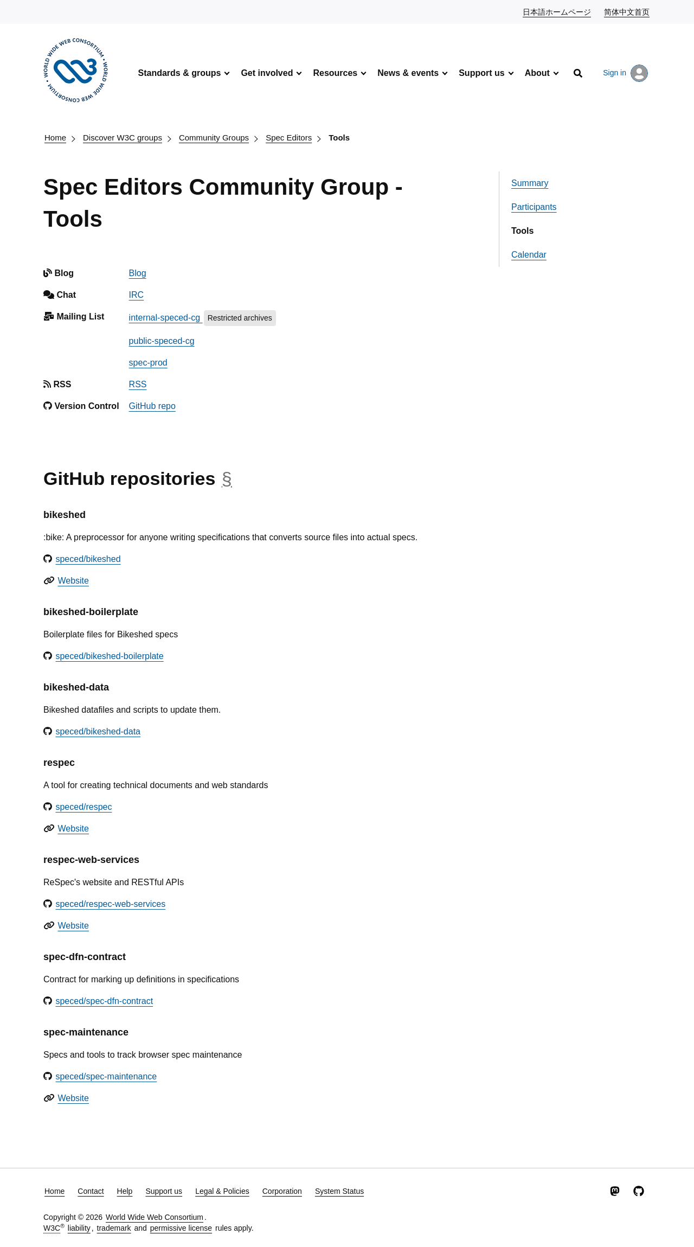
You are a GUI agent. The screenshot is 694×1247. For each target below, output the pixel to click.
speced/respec (83, 806)
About (537, 73)
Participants (534, 207)
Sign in (625, 73)
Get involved (267, 73)
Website (73, 580)
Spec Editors (289, 137)
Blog (137, 273)
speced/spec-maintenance (106, 1076)
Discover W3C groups (122, 137)
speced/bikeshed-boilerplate (109, 656)
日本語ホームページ (557, 11)
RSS (138, 384)
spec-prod (148, 362)
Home (55, 137)
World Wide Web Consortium (154, 1217)
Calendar (529, 254)
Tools (339, 137)
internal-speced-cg (166, 317)
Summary (529, 183)
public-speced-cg (162, 341)
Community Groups (214, 137)
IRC (136, 294)
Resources (335, 73)
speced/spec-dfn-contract (104, 1001)
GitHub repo (152, 406)
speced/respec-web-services (110, 904)
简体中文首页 (627, 11)
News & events (408, 73)
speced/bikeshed (87, 559)
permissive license (181, 1228)
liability (79, 1228)
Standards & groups (179, 73)
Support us (481, 73)
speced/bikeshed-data (97, 731)
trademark (114, 1228)
